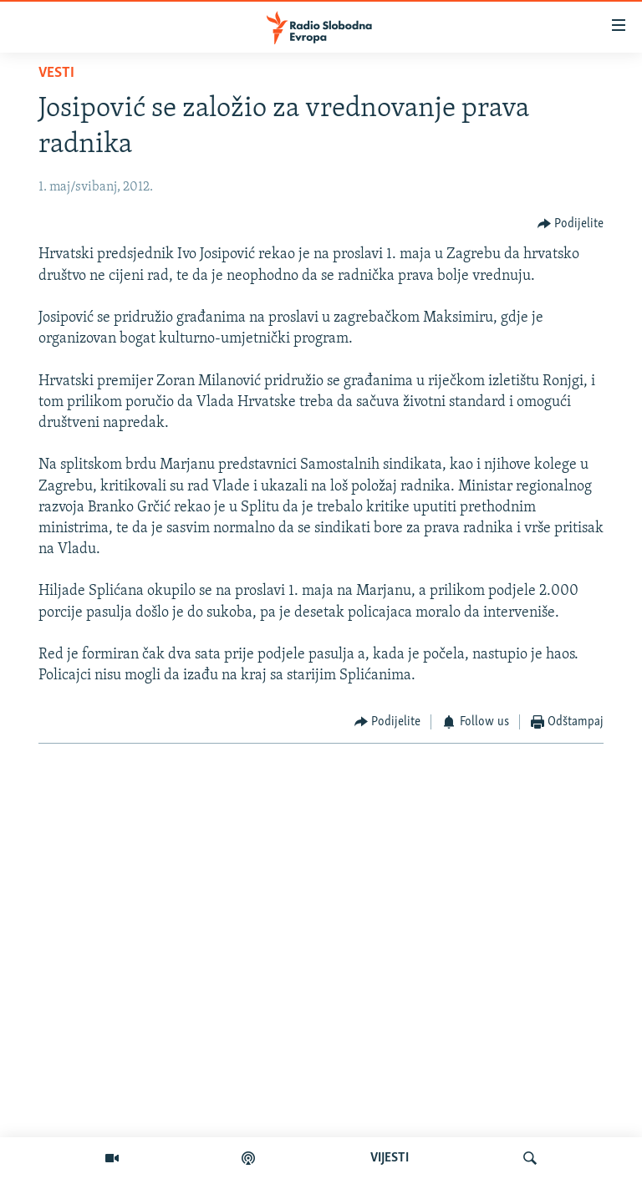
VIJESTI (389, 1158)
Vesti (56, 73)
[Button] (571, 223)
